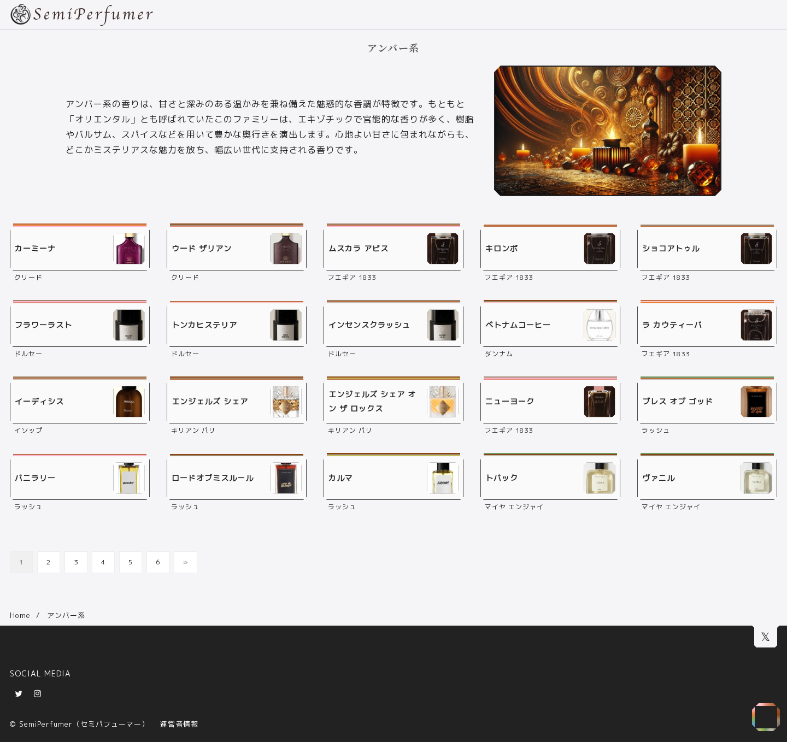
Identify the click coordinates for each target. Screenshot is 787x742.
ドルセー (28, 353)
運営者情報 (179, 724)
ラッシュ (656, 430)
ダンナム (499, 353)
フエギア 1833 (352, 277)
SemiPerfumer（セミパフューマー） (84, 724)
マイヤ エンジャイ (514, 506)
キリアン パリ (193, 430)
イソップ (28, 430)
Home (20, 615)
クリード (28, 277)
